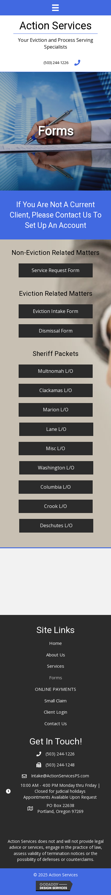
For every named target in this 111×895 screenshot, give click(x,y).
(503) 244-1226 (60, 754)
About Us (55, 655)
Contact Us (55, 723)
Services (55, 666)
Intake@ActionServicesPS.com (60, 776)
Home (55, 643)
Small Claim (55, 701)
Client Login (55, 712)
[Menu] (55, 7)
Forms (55, 677)
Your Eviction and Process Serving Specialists (55, 43)
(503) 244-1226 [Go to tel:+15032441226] (56, 62)
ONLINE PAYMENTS (55, 689)
